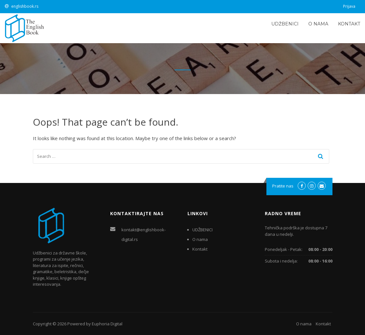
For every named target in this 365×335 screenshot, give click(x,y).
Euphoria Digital (107, 324)
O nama (318, 24)
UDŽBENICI (285, 24)
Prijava (349, 6)
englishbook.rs (24, 6)
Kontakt (349, 24)
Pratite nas (282, 186)
